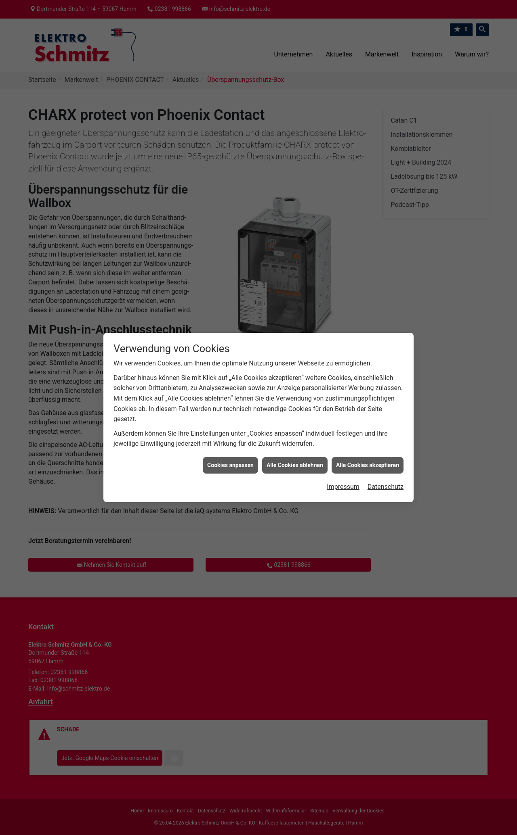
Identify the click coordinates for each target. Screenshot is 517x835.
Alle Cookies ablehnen (295, 458)
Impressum (343, 480)
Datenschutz (386, 480)
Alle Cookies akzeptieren (367, 458)
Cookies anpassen (230, 458)
